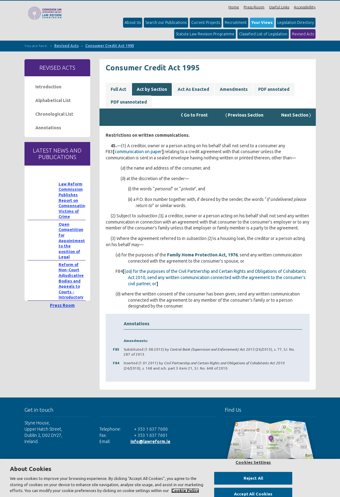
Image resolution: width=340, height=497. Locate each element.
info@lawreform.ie (150, 441)
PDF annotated (273, 89)
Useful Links (279, 7)
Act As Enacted (193, 89)
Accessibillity (305, 7)
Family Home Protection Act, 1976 (202, 254)
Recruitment (236, 22)
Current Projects (205, 22)
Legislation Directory (295, 22)
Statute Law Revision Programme (205, 34)
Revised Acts (303, 34)
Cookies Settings (253, 462)
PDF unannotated (129, 102)
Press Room (254, 7)
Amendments (234, 89)
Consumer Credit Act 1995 (109, 46)
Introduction (48, 86)
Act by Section (152, 89)
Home (233, 7)
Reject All (253, 478)
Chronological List (54, 114)
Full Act (118, 89)
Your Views (262, 22)
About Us (133, 22)
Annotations (48, 127)
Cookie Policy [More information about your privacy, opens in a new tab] (185, 490)
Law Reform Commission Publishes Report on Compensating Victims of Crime (73, 200)
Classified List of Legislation (263, 34)
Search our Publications (166, 22)
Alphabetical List (53, 100)
